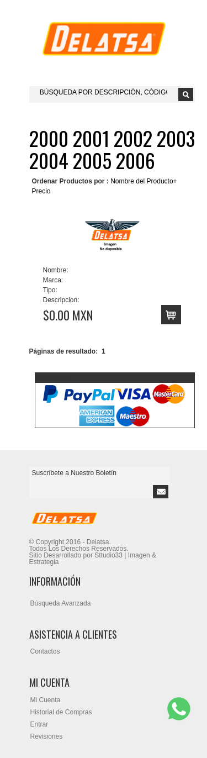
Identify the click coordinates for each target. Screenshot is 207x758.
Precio (41, 191)
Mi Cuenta (45, 700)
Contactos (45, 651)
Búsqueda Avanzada (60, 603)
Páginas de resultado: (63, 351)
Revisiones (46, 736)
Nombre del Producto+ (143, 181)
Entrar (39, 724)
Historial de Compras (61, 712)
